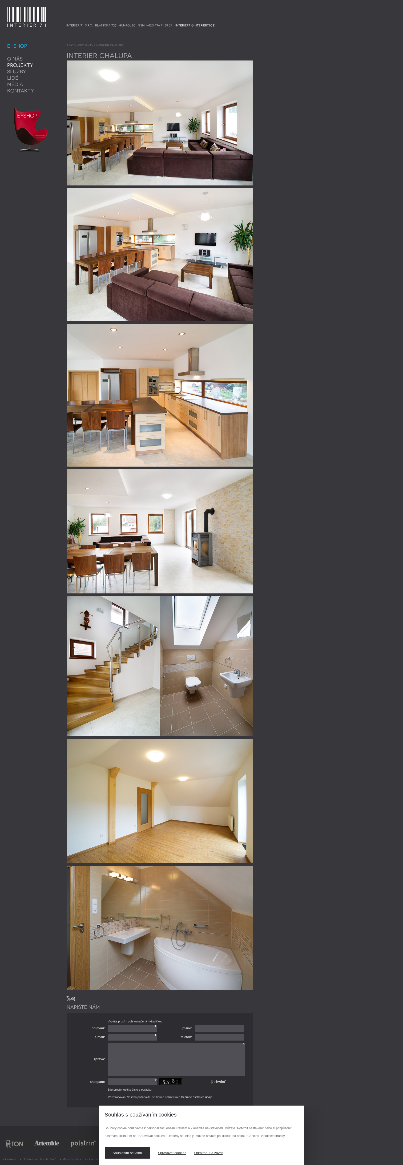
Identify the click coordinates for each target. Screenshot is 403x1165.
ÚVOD (71, 45)
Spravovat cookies (172, 1153)
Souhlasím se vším (127, 1153)
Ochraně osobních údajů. (197, 1097)
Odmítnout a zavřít (208, 1153)
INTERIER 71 (17, 9)
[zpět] (71, 999)
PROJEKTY (85, 45)
